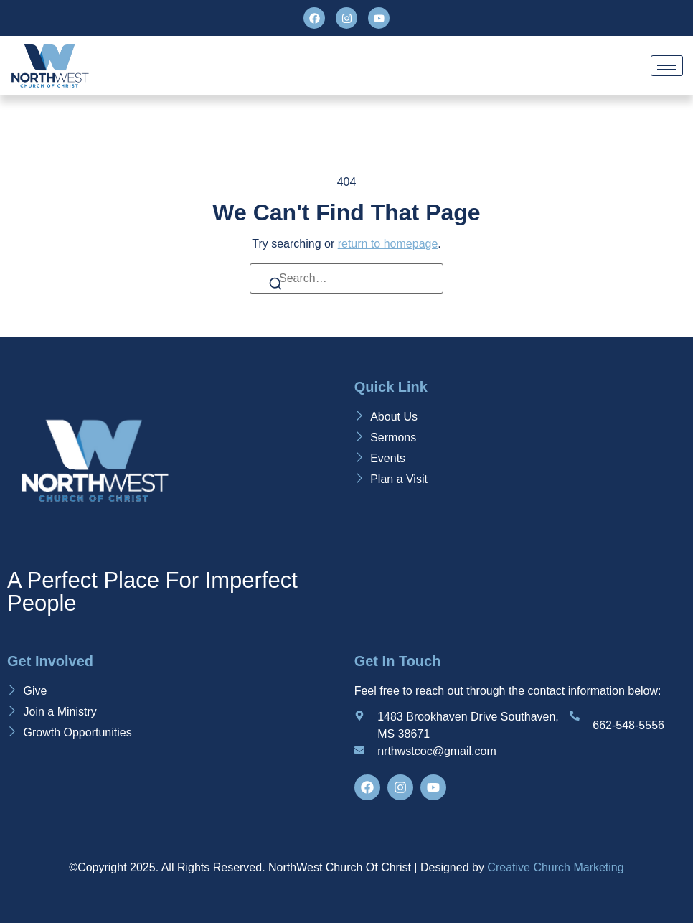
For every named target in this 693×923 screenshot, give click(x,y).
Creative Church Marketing (555, 867)
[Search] (275, 286)
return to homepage (388, 244)
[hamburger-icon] (667, 65)
